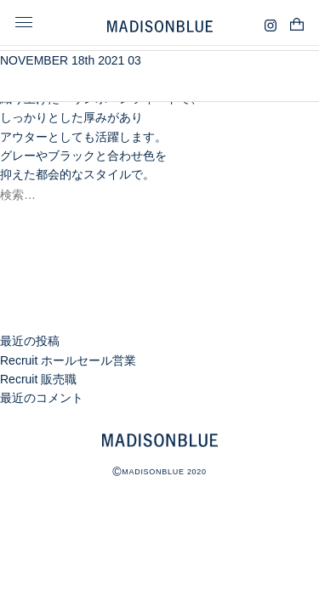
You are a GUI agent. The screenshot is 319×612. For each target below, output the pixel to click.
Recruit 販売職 (38, 379)
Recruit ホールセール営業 (68, 360)
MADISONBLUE (160, 440)
